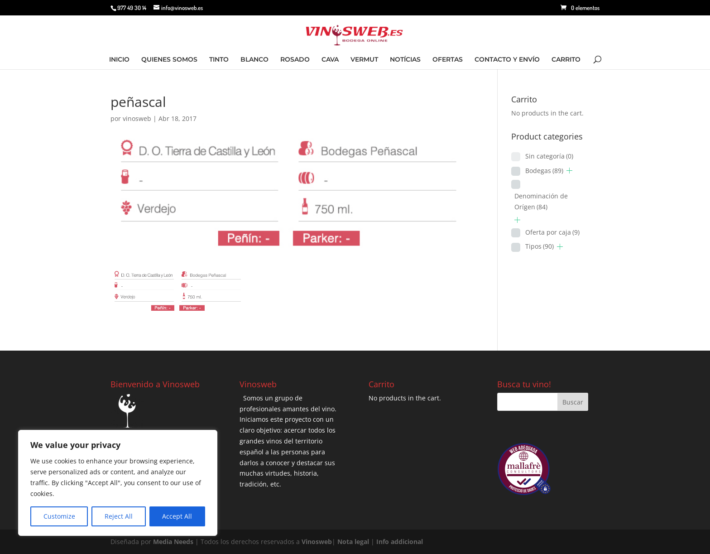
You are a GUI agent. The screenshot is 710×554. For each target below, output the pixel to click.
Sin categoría (549, 156)
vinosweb (137, 118)
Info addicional (399, 541)
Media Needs (173, 541)
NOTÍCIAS (405, 59)
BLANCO (254, 59)
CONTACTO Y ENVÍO (507, 59)
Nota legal (354, 541)
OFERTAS (447, 59)
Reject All (119, 516)
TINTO (219, 59)
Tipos (539, 246)
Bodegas (544, 170)
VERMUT (364, 59)
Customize (59, 516)
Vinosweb (317, 541)
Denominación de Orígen (541, 201)
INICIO (119, 59)
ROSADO (295, 59)
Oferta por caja (552, 232)
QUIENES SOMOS (169, 59)
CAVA (330, 59)
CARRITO (566, 59)
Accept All (177, 516)
